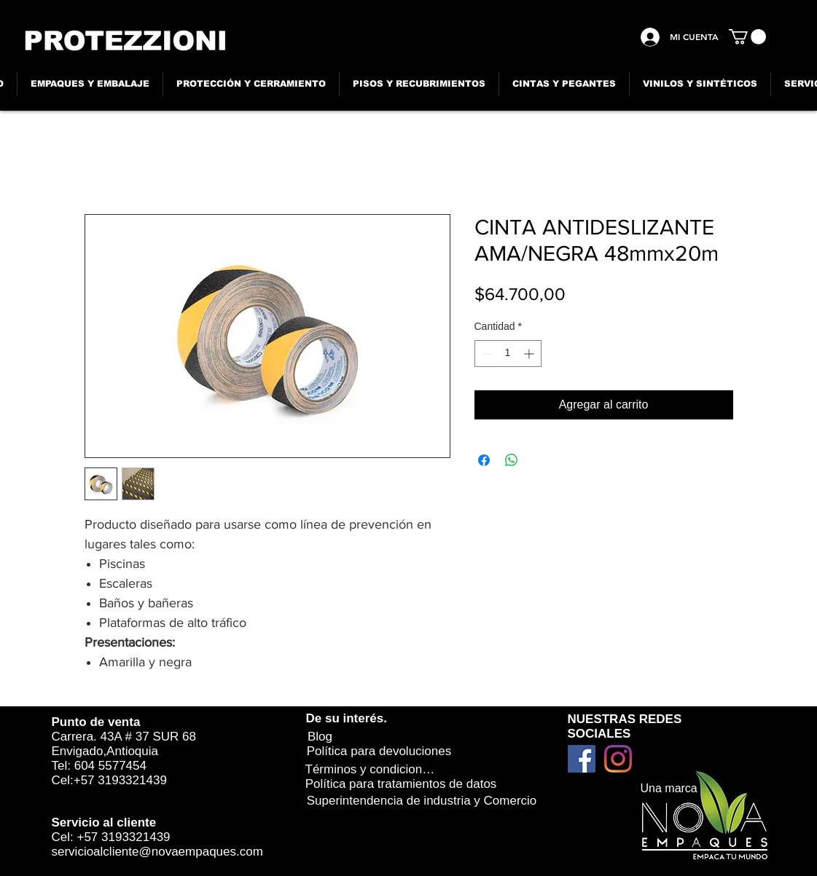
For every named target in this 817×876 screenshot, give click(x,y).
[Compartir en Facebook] (484, 460)
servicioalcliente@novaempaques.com (157, 852)
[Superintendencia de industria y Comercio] (422, 801)
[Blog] (320, 736)
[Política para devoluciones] (379, 751)
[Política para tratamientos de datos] (401, 784)
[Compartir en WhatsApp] (511, 460)
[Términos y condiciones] (370, 770)
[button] (747, 36)
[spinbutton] (508, 353)
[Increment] (530, 353)
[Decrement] (486, 353)
